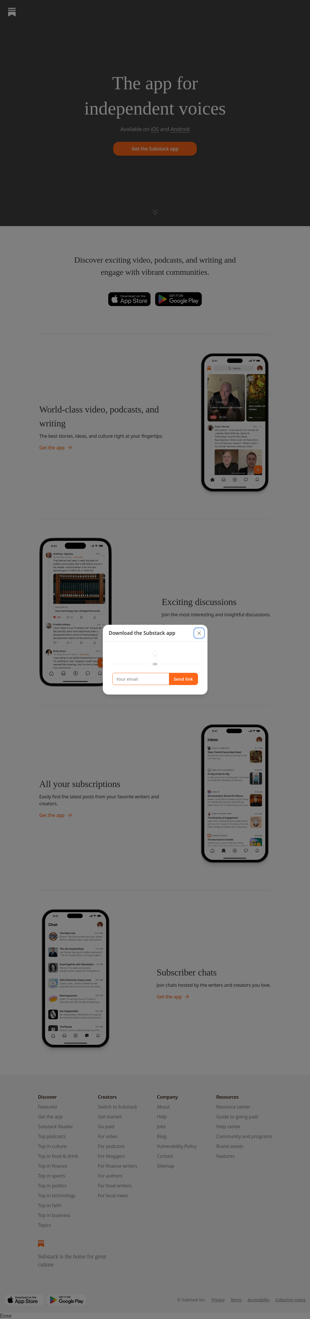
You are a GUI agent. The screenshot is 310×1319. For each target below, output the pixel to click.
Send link (183, 679)
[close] (199, 633)
